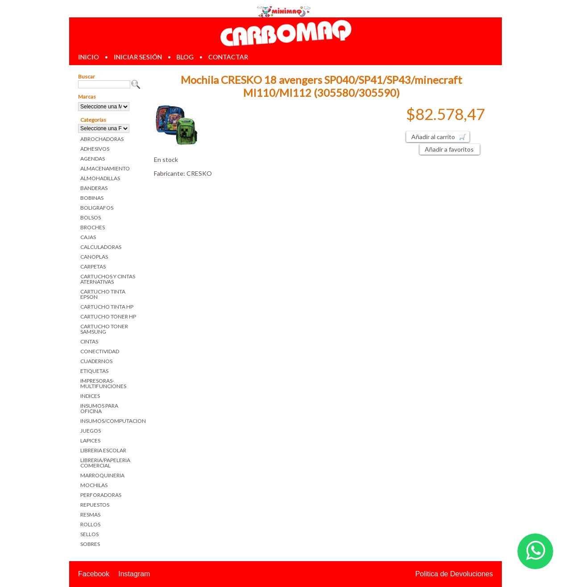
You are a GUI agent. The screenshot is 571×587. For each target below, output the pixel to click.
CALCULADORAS (100, 247)
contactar (228, 57)
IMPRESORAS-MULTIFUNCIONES (103, 383)
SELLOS (89, 534)
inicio (88, 57)
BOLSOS (90, 217)
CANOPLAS (94, 256)
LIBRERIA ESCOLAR (103, 450)
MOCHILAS (94, 485)
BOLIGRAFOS (96, 207)
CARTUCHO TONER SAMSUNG (104, 329)
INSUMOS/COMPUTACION (110, 421)
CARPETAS (93, 266)
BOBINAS (91, 197)
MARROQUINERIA (102, 475)
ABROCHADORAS (102, 139)
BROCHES (92, 227)
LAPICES (90, 440)
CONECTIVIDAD (99, 351)
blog (185, 57)
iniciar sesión (138, 57)
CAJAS (88, 237)
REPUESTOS (94, 504)
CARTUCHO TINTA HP (106, 306)
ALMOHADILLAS (100, 178)
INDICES (90, 396)
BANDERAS (94, 188)
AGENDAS (92, 158)
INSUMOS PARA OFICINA (99, 408)
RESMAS (90, 514)
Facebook (93, 574)
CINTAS (89, 341)
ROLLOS (90, 524)
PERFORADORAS (100, 495)
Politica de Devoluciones (454, 574)
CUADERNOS (96, 361)
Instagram (134, 574)
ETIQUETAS (94, 371)
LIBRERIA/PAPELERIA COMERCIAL (105, 463)
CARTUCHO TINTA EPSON (102, 294)
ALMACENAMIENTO (105, 168)
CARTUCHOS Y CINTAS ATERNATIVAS (107, 279)
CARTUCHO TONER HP (108, 316)
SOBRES (90, 544)
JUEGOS (90, 430)
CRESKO (199, 173)
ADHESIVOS (94, 148)
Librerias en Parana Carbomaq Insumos (285, 32)
